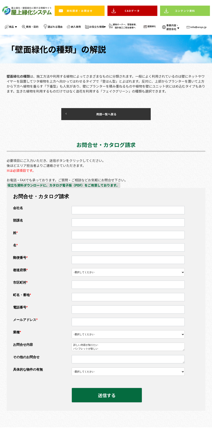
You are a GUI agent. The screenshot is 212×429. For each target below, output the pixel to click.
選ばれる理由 (55, 27)
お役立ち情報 (96, 27)
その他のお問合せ (26, 358)
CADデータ (132, 11)
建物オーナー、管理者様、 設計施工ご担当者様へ (125, 26)
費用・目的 (32, 27)
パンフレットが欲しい (128, 350)
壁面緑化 (152, 26)
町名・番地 (22, 296)
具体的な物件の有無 (28, 370)
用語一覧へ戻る (93, 115)
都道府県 (20, 271)
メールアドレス (25, 321)
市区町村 (20, 283)
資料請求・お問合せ (80, 11)
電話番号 (20, 308)
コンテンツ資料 (185, 11)
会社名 (18, 209)
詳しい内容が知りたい (128, 346)
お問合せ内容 (23, 345)
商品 (11, 27)
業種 (17, 333)
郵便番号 (20, 258)
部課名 (18, 221)
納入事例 (76, 27)
